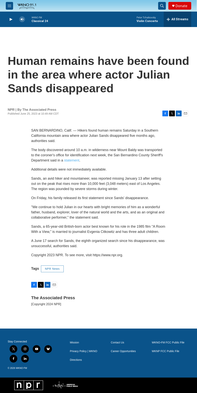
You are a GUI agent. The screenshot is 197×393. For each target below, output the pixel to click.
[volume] (22, 19)
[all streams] (177, 19)
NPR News (52, 268)
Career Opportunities (123, 351)
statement (71, 160)
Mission (74, 342)
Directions (76, 359)
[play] (11, 19)
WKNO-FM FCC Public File (168, 342)
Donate (181, 6)
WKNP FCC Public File (165, 351)
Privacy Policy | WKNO (83, 351)
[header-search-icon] (162, 6)
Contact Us (117, 342)
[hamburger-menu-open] (9, 6)
